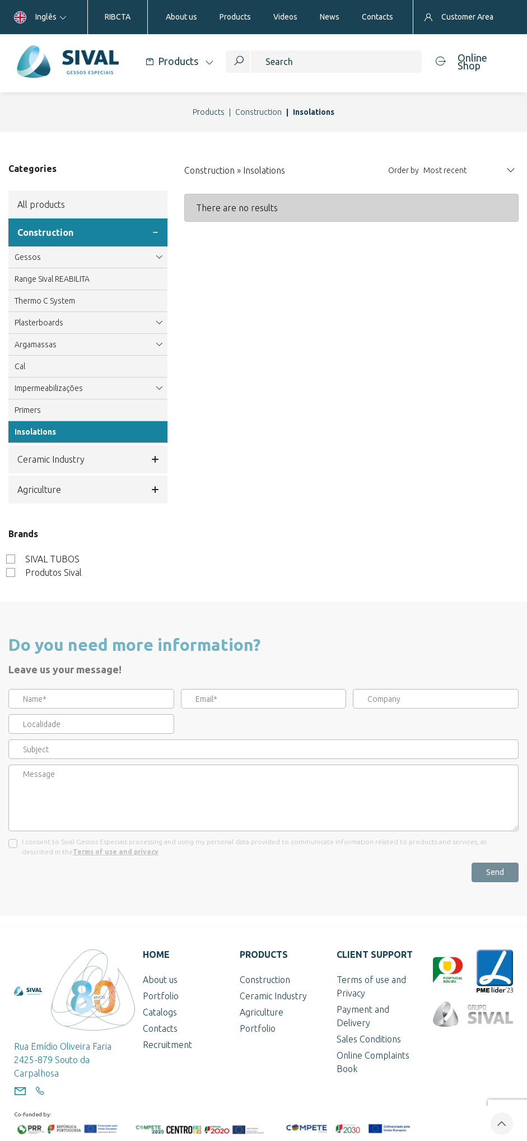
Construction (258, 112)
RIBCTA (117, 16)
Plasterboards (88, 322)
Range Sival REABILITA (52, 278)
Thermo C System (45, 300)
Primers (28, 410)
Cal (20, 366)
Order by (403, 170)
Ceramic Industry (87, 459)
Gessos (88, 257)
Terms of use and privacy (115, 851)
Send (495, 872)
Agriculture (87, 490)
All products (41, 204)
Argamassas (88, 344)
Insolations (35, 431)
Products (209, 112)
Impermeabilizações (88, 388)
